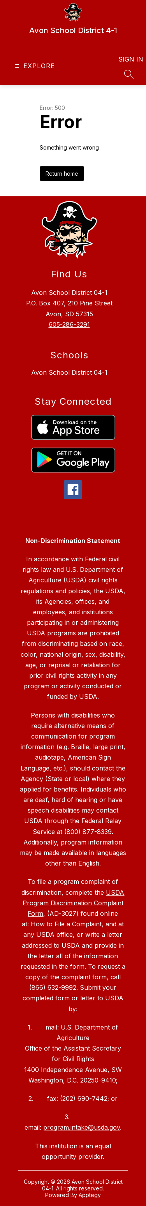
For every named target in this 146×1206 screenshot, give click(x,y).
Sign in (126, 59)
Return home (62, 173)
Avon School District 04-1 (69, 372)
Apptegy (90, 1195)
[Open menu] (33, 66)
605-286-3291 (69, 324)
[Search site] (129, 74)
